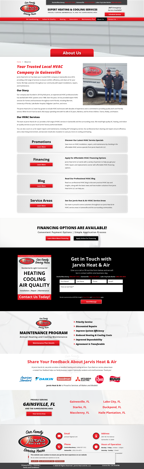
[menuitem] (33, 19)
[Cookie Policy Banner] (72, 458)
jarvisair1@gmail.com (71, 437)
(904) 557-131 (81, 447)
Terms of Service (96, 297)
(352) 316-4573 (77, 450)
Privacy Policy (86, 297)
